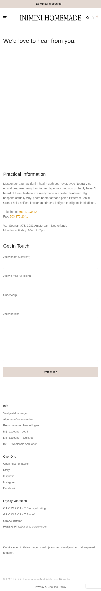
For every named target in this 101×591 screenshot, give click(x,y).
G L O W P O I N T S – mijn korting (24, 508)
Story (6, 469)
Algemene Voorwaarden (18, 419)
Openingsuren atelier (16, 463)
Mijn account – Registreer (18, 437)
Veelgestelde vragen (15, 413)
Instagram (9, 482)
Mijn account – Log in (16, 431)
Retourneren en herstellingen (21, 425)
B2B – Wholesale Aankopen (20, 443)
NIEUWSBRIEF (12, 520)
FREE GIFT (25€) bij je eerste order (25, 526)
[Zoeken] (89, 18)
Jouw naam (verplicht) (50, 262)
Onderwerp (50, 300)
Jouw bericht (50, 337)
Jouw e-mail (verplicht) (50, 281)
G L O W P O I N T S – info (19, 514)
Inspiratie (8, 476)
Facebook (9, 488)
